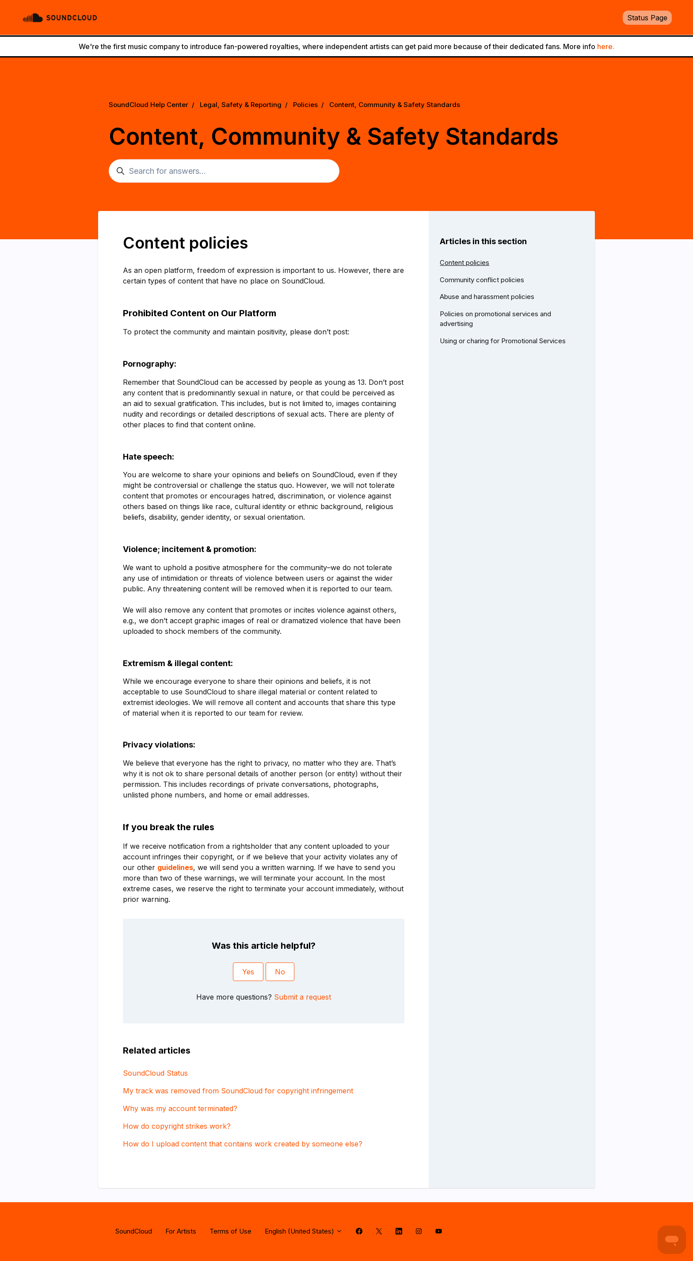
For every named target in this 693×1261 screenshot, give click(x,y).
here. (605, 46)
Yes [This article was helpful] (248, 971)
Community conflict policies (482, 280)
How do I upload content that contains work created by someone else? (242, 1143)
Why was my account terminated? (180, 1108)
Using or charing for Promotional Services (503, 341)
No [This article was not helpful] (280, 971)
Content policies (464, 262)
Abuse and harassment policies (487, 296)
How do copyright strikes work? (177, 1126)
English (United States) (304, 1231)
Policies (305, 104)
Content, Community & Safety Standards (394, 104)
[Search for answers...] (224, 171)
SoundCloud (133, 1231)
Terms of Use (230, 1231)
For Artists (180, 1231)
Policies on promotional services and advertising (495, 319)
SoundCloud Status (155, 1073)
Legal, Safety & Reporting (241, 104)
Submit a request (302, 997)
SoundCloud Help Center (148, 104)
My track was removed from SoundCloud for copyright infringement (238, 1090)
